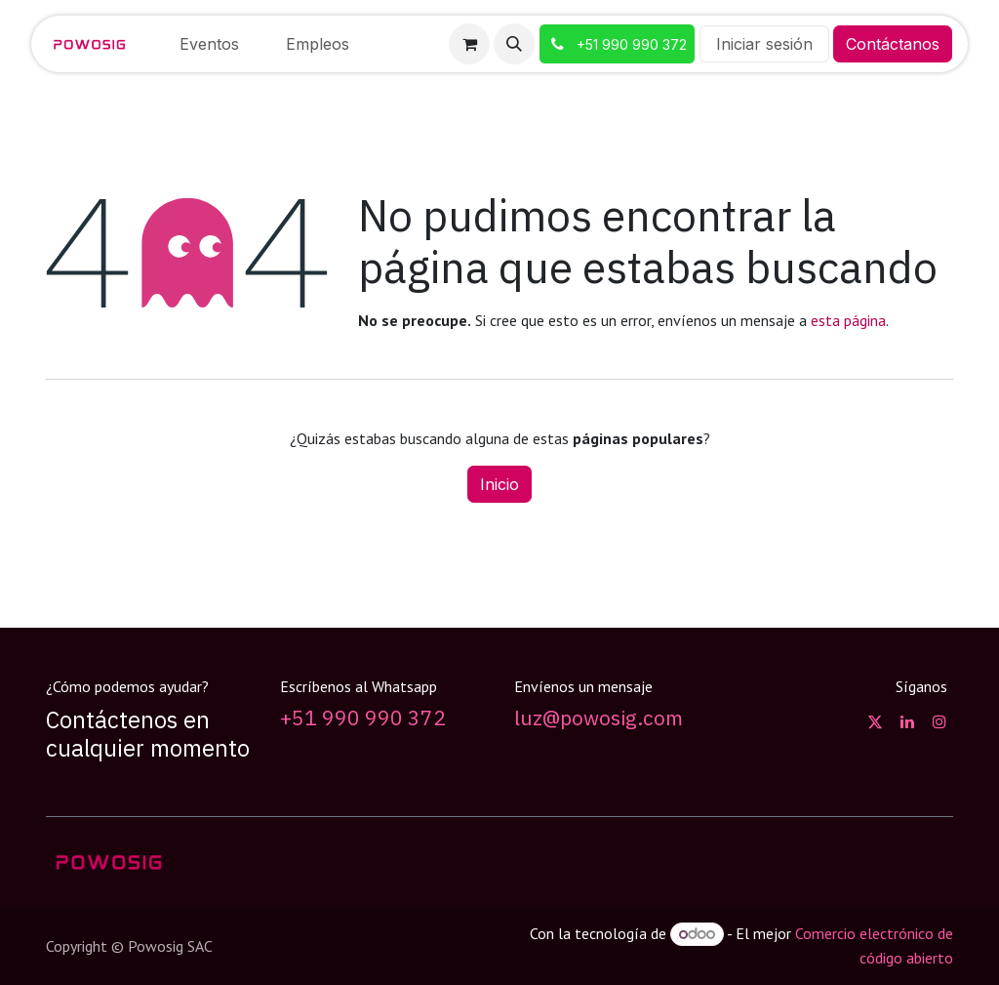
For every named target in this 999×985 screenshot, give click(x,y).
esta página (848, 320)
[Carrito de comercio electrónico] (469, 43)
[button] (514, 43)
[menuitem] (209, 43)
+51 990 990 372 (363, 718)
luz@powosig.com (598, 718)
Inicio (499, 484)
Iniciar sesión (764, 44)
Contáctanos (892, 44)
